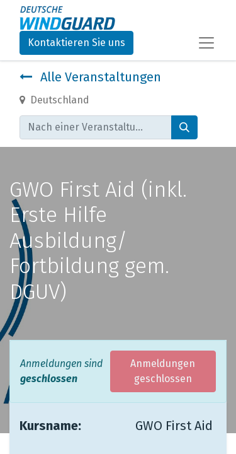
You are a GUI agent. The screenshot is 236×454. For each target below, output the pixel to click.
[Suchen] (184, 127)
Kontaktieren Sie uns (76, 43)
